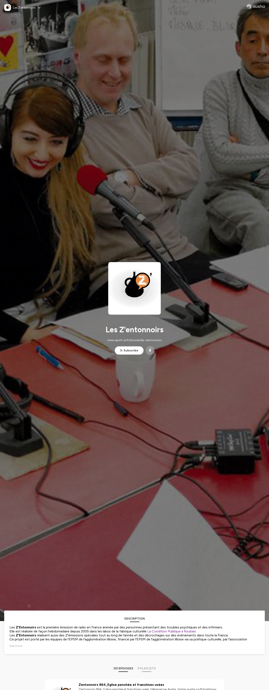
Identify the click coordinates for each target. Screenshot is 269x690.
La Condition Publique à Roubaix (171, 631)
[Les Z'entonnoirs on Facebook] (150, 350)
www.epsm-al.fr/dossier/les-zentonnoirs (134, 340)
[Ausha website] (256, 6)
